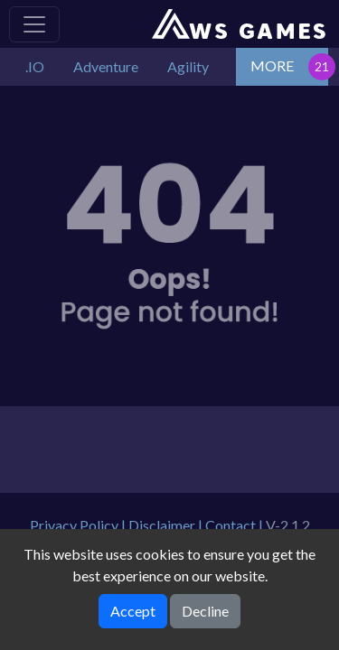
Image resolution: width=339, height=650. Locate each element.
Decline (205, 610)
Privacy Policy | (79, 525)
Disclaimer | (166, 525)
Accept (132, 610)
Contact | (235, 525)
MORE (272, 65)
